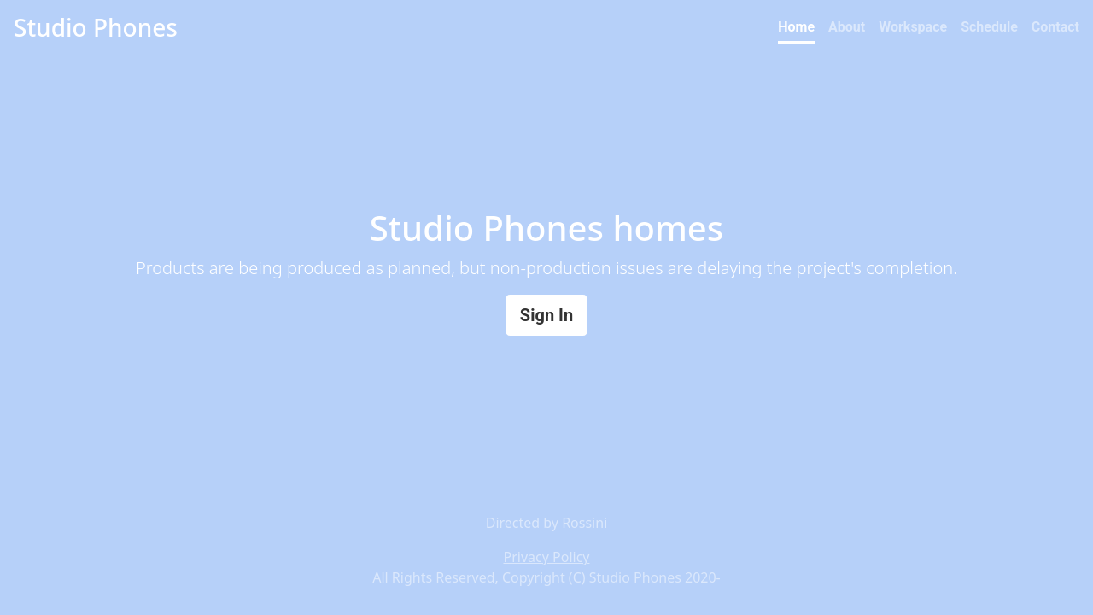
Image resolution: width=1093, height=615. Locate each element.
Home (796, 27)
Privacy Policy (547, 557)
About (846, 27)
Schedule (989, 27)
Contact (1055, 27)
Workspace (913, 27)
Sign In (546, 315)
